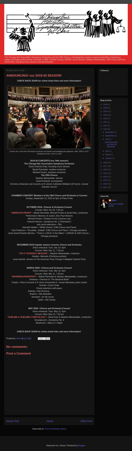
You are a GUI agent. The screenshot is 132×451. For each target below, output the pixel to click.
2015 (105, 173)
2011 (105, 187)
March (108, 155)
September (110, 136)
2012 (105, 184)
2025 (105, 108)
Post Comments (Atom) (55, 429)
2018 (105, 163)
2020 (105, 126)
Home (50, 421)
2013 (105, 180)
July (107, 139)
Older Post (86, 421)
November (109, 132)
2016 (105, 170)
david (114, 200)
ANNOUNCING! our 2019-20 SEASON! (111, 144)
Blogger (81, 445)
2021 (105, 122)
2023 (105, 115)
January (108, 158)
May (107, 151)
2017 (105, 166)
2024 (105, 111)
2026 (105, 104)
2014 (105, 177)
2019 (105, 129)
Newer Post (12, 421)
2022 (105, 118)
